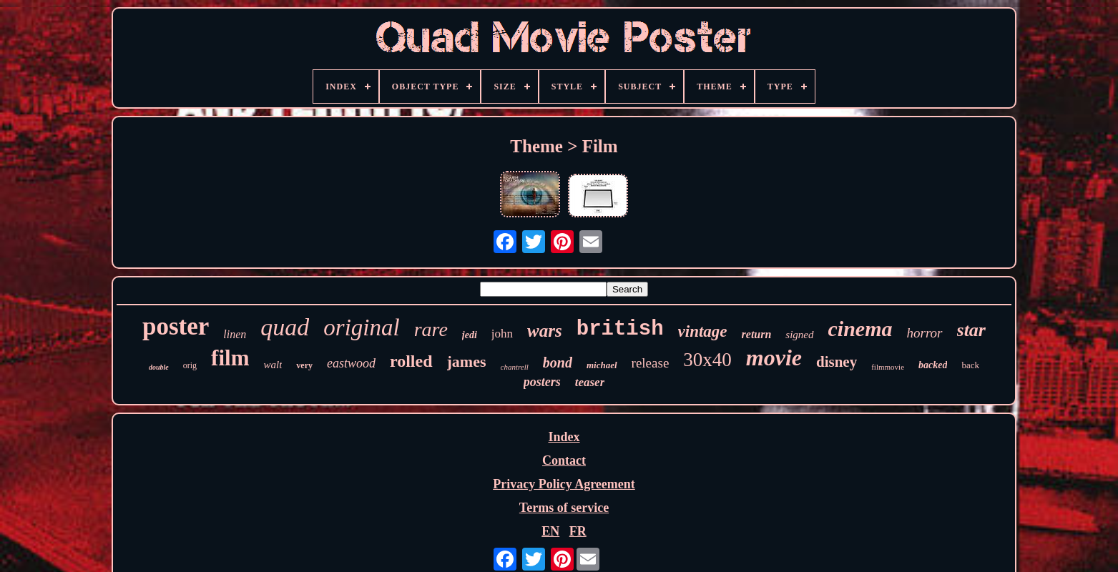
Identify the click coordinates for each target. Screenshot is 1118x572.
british (620, 329)
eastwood (351, 363)
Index (563, 437)
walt (272, 364)
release (651, 362)
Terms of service (564, 507)
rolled (411, 361)
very (304, 365)
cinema (860, 328)
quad (284, 327)
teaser (590, 382)
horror (925, 332)
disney (836, 361)
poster (175, 326)
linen (234, 334)
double (159, 367)
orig (190, 365)
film (230, 357)
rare (431, 329)
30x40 (707, 359)
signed (799, 334)
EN (550, 531)
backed (932, 365)
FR (578, 531)
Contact (564, 460)
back (970, 365)
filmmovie (887, 367)
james (466, 361)
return (757, 334)
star (971, 330)
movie (774, 357)
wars (544, 330)
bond (557, 362)
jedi (469, 335)
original (361, 327)
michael (602, 365)
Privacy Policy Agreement (564, 484)
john (502, 333)
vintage (702, 331)
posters (542, 382)
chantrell (515, 367)
